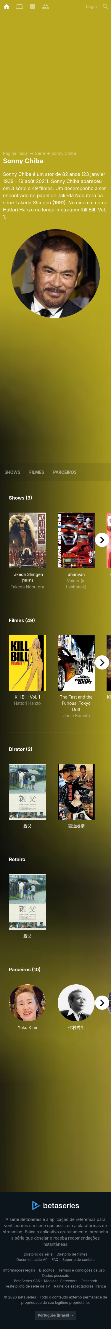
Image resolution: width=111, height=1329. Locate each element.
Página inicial (16, 153)
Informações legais (19, 1270)
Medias (50, 1281)
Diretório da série (38, 1254)
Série (40, 153)
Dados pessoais (55, 1275)
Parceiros (65, 472)
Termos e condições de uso (81, 1270)
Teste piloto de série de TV (27, 1286)
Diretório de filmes (72, 1254)
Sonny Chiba (63, 153)
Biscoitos (46, 1270)
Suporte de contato (78, 1259)
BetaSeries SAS (27, 1281)
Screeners (69, 1281)
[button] (27, 1007)
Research (89, 1281)
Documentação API (32, 1259)
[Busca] (105, 6)
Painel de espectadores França (80, 1286)
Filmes (36, 472)
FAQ (55, 1259)
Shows (12, 472)
